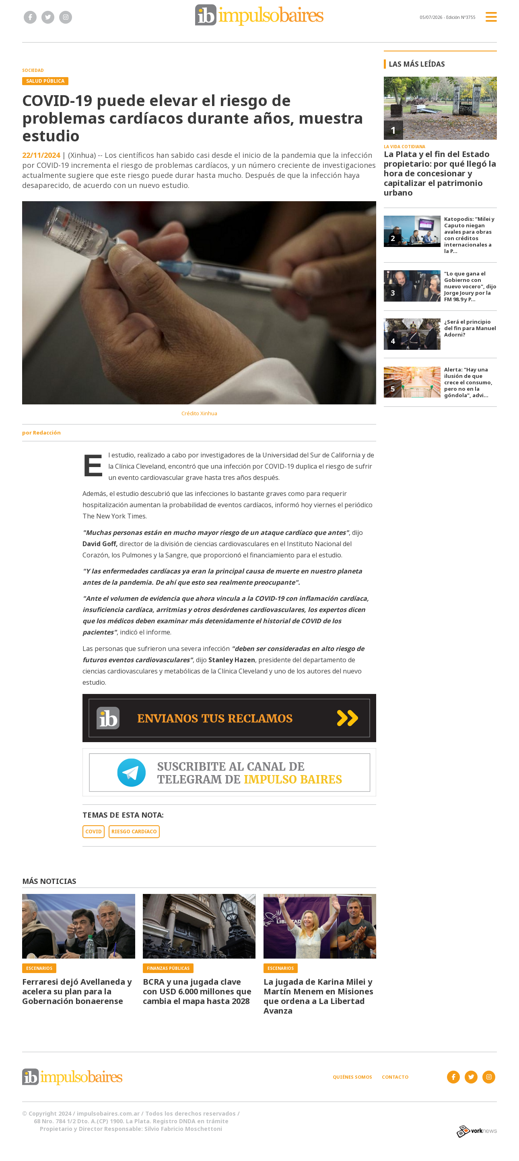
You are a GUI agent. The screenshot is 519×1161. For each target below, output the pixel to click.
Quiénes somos (352, 1077)
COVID (93, 831)
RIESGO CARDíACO (134, 831)
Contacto (395, 1077)
